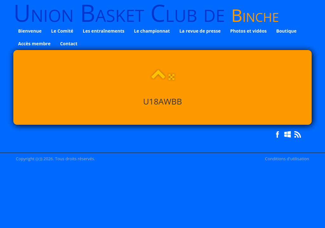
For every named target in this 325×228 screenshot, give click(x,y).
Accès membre (34, 44)
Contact (68, 44)
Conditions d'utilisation (287, 159)
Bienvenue (30, 31)
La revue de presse (200, 31)
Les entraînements (103, 31)
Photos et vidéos (248, 31)
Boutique (286, 31)
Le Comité (62, 31)
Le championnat (152, 31)
